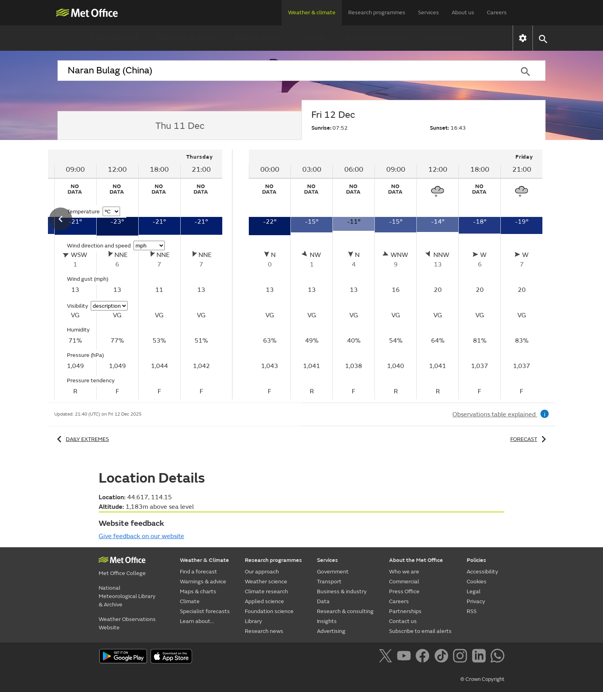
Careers (497, 12)
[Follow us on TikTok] (442, 657)
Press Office (404, 591)
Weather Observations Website (127, 623)
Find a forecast (115, 37)
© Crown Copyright (482, 679)
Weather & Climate (204, 560)
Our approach (262, 571)
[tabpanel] (395, 274)
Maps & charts (259, 37)
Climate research (266, 591)
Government (333, 571)
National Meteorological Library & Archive (127, 596)
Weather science (266, 581)
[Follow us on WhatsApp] (497, 657)
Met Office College (122, 573)
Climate (313, 37)
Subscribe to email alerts (420, 631)
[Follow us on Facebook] (424, 657)
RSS (472, 611)
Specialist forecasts (376, 37)
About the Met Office (416, 560)
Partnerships (405, 611)
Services (428, 12)
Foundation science (269, 611)
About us (463, 12)
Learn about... (447, 37)
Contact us (403, 621)
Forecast (529, 439)
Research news (264, 631)
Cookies (477, 581)
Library (253, 621)
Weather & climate (312, 12)
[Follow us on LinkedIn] (480, 657)
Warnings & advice (187, 37)
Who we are (404, 571)
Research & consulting (345, 611)
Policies (476, 560)
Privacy (476, 601)
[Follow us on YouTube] (405, 657)
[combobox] (281, 71)
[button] (542, 38)
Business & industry (341, 591)
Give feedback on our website (141, 536)
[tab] (179, 125)
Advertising (331, 631)
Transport (329, 581)
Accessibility (482, 571)
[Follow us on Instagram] (461, 657)
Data (323, 601)
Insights (327, 621)
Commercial (404, 581)
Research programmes (376, 12)
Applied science (264, 601)
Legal (474, 591)
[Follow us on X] (386, 657)
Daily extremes (81, 439)
